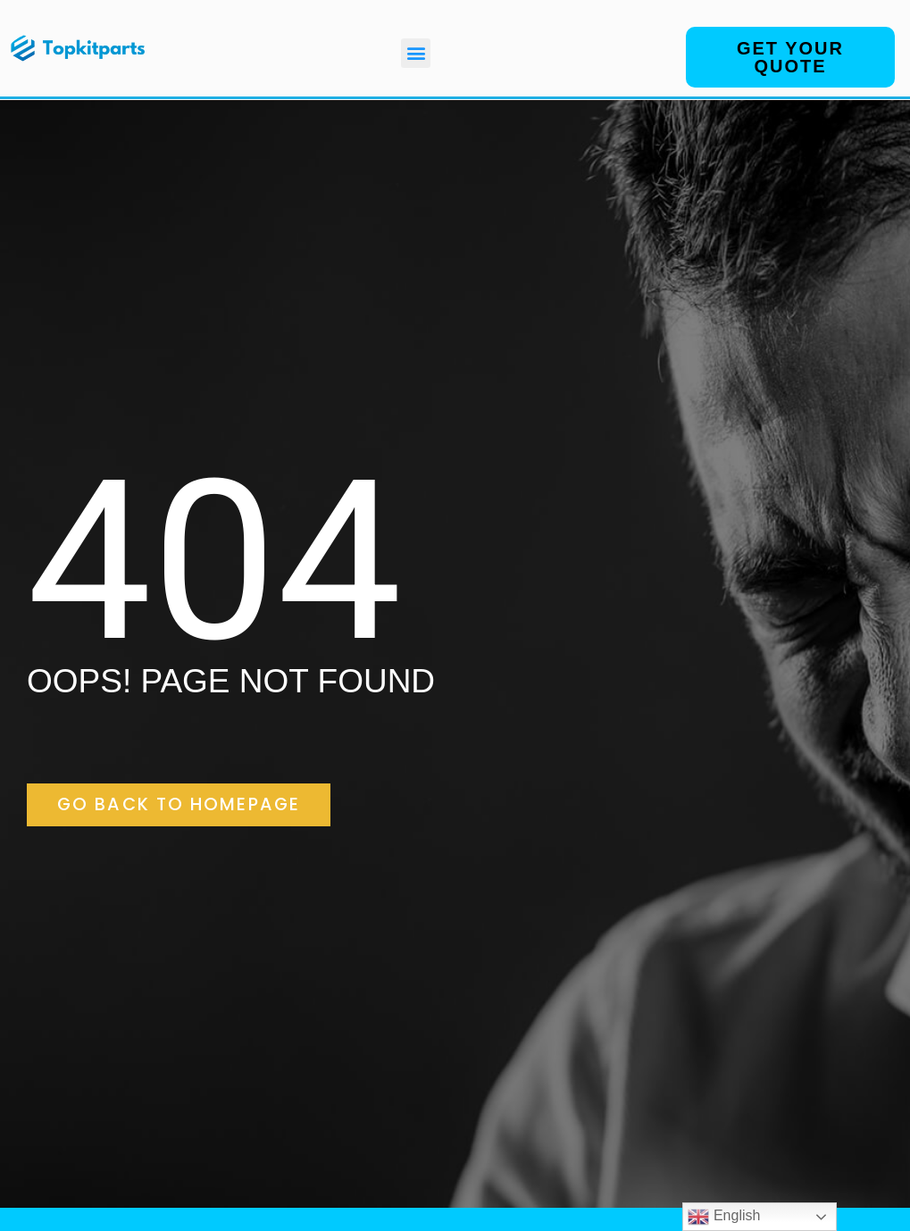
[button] (415, 53)
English (724, 1216)
